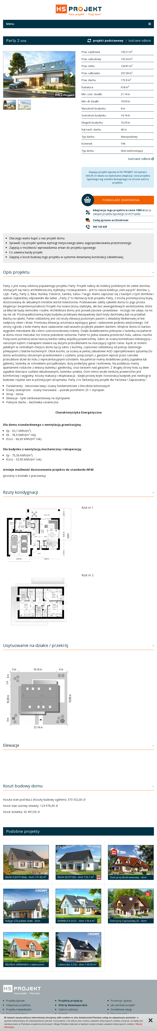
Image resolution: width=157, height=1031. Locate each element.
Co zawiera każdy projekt (26, 252)
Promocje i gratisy (121, 1000)
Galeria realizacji (68, 1009)
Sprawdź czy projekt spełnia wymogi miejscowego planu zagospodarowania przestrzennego (70, 243)
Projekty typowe (15, 1000)
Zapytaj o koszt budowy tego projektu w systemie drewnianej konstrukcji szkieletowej (66, 257)
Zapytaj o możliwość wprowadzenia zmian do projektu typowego (52, 248)
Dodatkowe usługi (121, 1009)
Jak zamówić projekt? (123, 1005)
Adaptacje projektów (18, 1005)
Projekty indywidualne (18, 1009)
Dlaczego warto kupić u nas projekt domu (37, 238)
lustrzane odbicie (140, 40)
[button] (7, 74)
